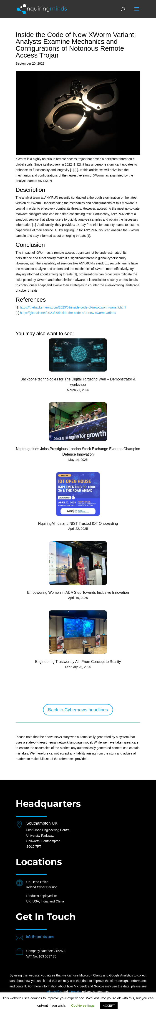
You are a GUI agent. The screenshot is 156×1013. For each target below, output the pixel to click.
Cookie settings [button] (83, 1005)
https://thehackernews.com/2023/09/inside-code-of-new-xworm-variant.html (73, 307)
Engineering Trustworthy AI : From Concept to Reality (78, 662)
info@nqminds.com (40, 937)
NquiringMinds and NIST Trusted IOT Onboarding (78, 523)
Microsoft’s (54, 992)
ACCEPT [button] (109, 1005)
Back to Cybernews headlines (78, 709)
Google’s (75, 992)
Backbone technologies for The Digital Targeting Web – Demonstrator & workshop (78, 382)
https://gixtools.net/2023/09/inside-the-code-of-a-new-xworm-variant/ (68, 313)
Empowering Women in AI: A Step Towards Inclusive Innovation (78, 592)
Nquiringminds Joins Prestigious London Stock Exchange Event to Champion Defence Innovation (78, 451)
